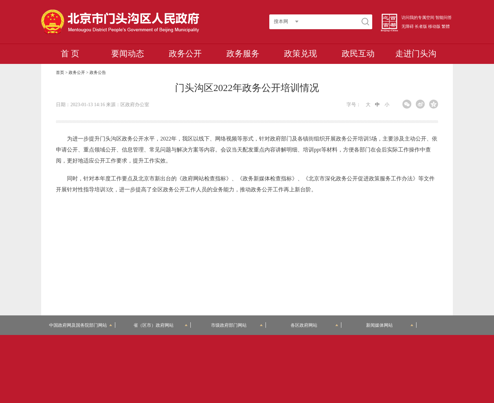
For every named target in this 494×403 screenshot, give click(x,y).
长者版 (421, 26)
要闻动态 (127, 53)
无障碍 (407, 26)
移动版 (434, 26)
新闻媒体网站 (390, 325)
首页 (60, 72)
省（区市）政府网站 (160, 325)
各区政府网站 (314, 325)
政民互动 (358, 53)
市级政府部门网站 (237, 325)
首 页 (70, 53)
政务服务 (242, 53)
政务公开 (185, 53)
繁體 (446, 26)
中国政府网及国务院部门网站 (80, 325)
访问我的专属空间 (417, 17)
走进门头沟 (415, 53)
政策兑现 (300, 53)
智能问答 (443, 17)
